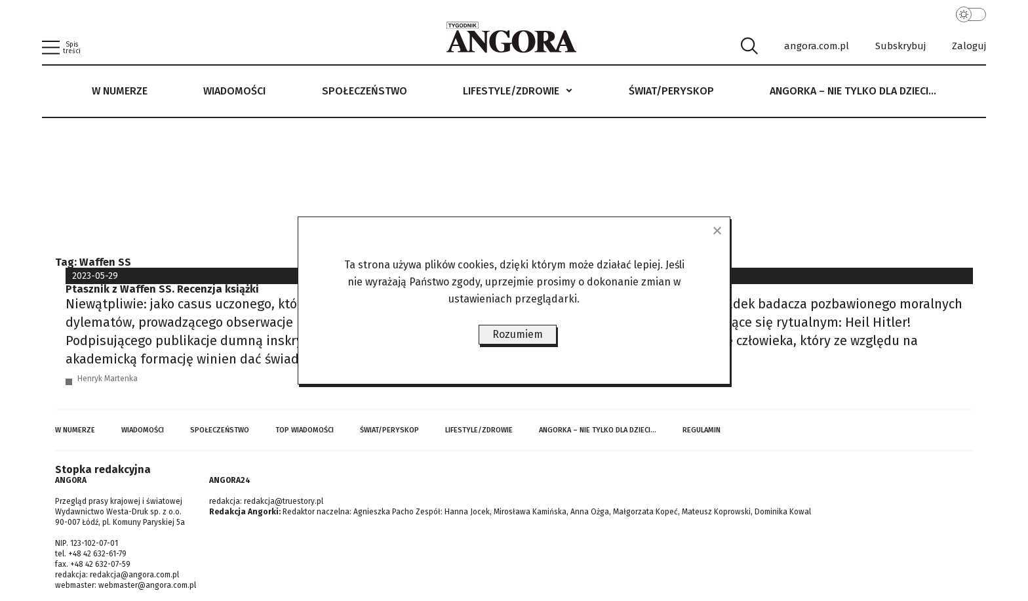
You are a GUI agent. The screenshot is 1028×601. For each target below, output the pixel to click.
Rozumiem (517, 334)
